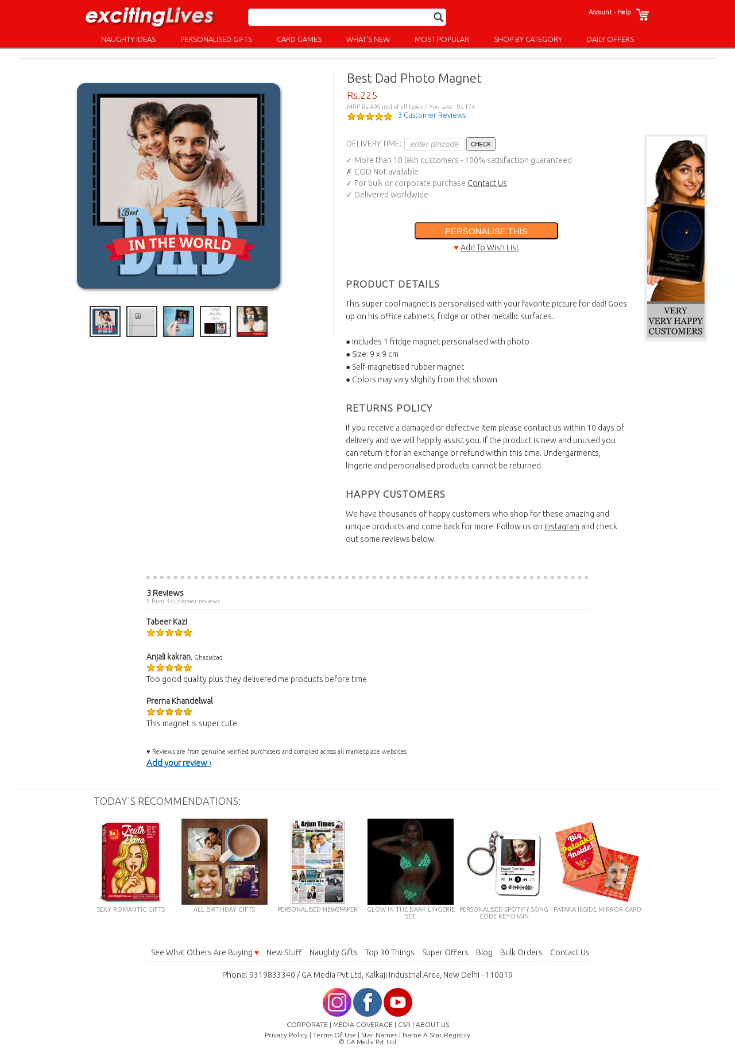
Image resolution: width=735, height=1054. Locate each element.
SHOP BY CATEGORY (528, 39)
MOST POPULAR (442, 39)
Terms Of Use (334, 1034)
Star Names (379, 1034)
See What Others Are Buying (205, 952)
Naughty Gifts (334, 952)
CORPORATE (307, 1024)
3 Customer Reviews (432, 115)
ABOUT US (432, 1024)
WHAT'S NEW (368, 39)
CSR (404, 1024)
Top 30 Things (390, 952)
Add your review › (178, 763)
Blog (484, 952)
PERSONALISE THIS (486, 231)
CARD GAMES (299, 39)
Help (623, 12)
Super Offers (445, 952)
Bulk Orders (521, 952)
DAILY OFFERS (610, 39)
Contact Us (487, 183)
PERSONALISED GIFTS (216, 39)
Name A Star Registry (436, 1034)
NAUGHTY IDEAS (128, 39)
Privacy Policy (286, 1034)
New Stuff (284, 952)
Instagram (561, 526)
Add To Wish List (490, 247)
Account (600, 12)
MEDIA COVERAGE (363, 1024)
